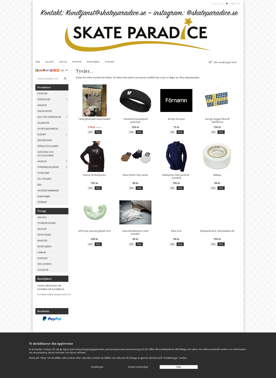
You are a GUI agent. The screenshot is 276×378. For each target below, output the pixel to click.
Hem (37, 61)
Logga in (42, 269)
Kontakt (110, 61)
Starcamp (43, 173)
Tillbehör (43, 122)
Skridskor (52, 99)
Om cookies (44, 264)
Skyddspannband (48, 190)
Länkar (41, 252)
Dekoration (44, 140)
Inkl (231, 3)
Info (91, 132)
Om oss (63, 61)
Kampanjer (43, 196)
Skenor (42, 105)
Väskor (52, 161)
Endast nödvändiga (138, 366)
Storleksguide (46, 223)
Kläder (52, 134)
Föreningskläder (52, 167)
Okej (178, 366)
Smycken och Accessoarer (45, 153)
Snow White (44, 111)
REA (39, 184)
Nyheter (76, 61)
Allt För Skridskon (52, 117)
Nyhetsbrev (93, 61)
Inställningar (97, 366)
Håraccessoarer (47, 146)
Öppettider (44, 234)
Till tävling (44, 178)
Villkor (49, 61)
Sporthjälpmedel (48, 128)
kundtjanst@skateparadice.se (54, 294)
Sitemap (42, 202)
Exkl (237, 3)
